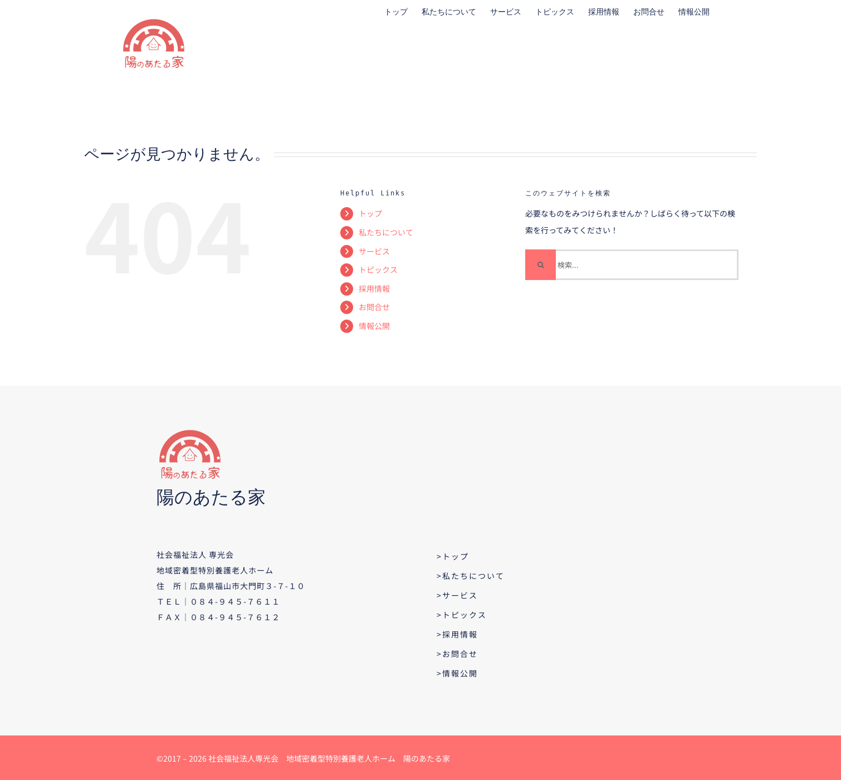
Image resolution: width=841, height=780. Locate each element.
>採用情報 (457, 634)
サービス (374, 251)
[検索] (540, 264)
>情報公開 (457, 673)
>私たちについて (471, 575)
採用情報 (374, 288)
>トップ (453, 556)
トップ (370, 213)
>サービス (457, 595)
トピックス (378, 269)
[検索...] (632, 264)
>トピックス (462, 614)
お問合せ (374, 306)
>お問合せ (457, 653)
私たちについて (386, 232)
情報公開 (374, 325)
